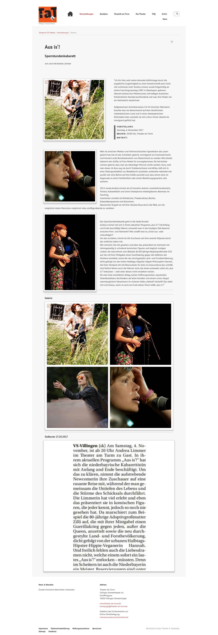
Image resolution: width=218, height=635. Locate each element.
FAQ (153, 14)
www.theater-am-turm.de (110, 603)
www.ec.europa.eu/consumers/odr (114, 617)
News (165, 19)
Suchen (177, 14)
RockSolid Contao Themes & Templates (162, 628)
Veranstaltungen (86, 14)
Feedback (52, 631)
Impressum (43, 628)
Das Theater (141, 14)
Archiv (164, 14)
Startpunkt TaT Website (47, 33)
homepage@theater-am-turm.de (113, 606)
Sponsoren (96, 628)
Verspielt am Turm (121, 14)
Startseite (70, 14)
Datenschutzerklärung (60, 628)
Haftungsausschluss (80, 628)
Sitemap (42, 631)
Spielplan (104, 14)
